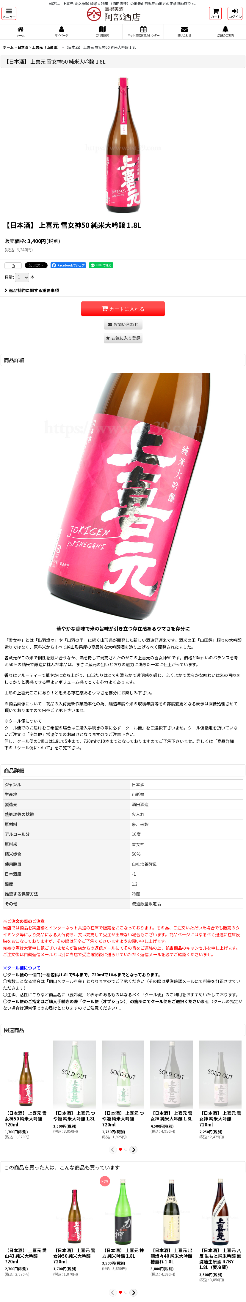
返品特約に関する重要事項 (31, 290)
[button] (8, 13)
